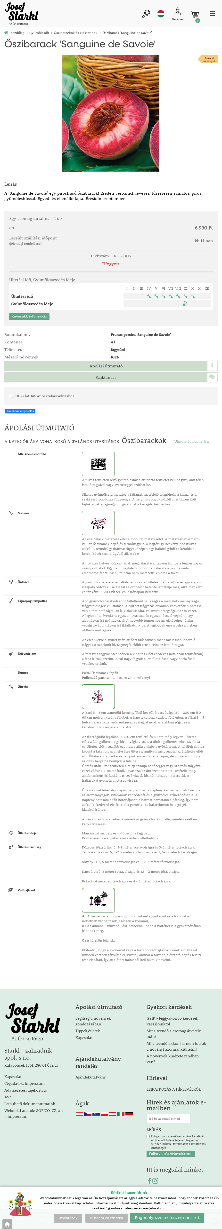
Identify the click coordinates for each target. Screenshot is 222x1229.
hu (160, 13)
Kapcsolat (12, 1076)
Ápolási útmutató (106, 366)
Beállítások (68, 1218)
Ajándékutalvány (90, 1076)
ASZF (9, 1096)
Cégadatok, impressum (24, 1083)
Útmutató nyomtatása (191, 441)
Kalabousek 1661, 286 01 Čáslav (31, 1065)
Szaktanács (106, 377)
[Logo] (21, 14)
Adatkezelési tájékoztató (25, 1090)
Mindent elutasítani (106, 1218)
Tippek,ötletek (87, 1030)
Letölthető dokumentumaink (29, 1103)
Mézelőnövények (209, 59)
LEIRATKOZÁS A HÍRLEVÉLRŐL (174, 1089)
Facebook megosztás (20, 411)
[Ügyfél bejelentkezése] (178, 15)
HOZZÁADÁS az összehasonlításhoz (44, 395)
